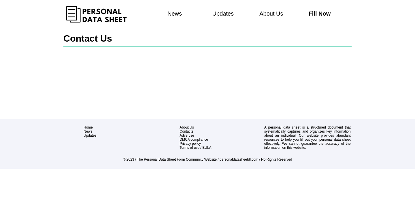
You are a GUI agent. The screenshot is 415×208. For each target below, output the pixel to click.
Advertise (187, 135)
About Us (271, 13)
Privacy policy (190, 144)
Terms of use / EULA (195, 148)
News (174, 13)
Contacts (186, 131)
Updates (223, 13)
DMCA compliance (194, 140)
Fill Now (320, 13)
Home (88, 127)
